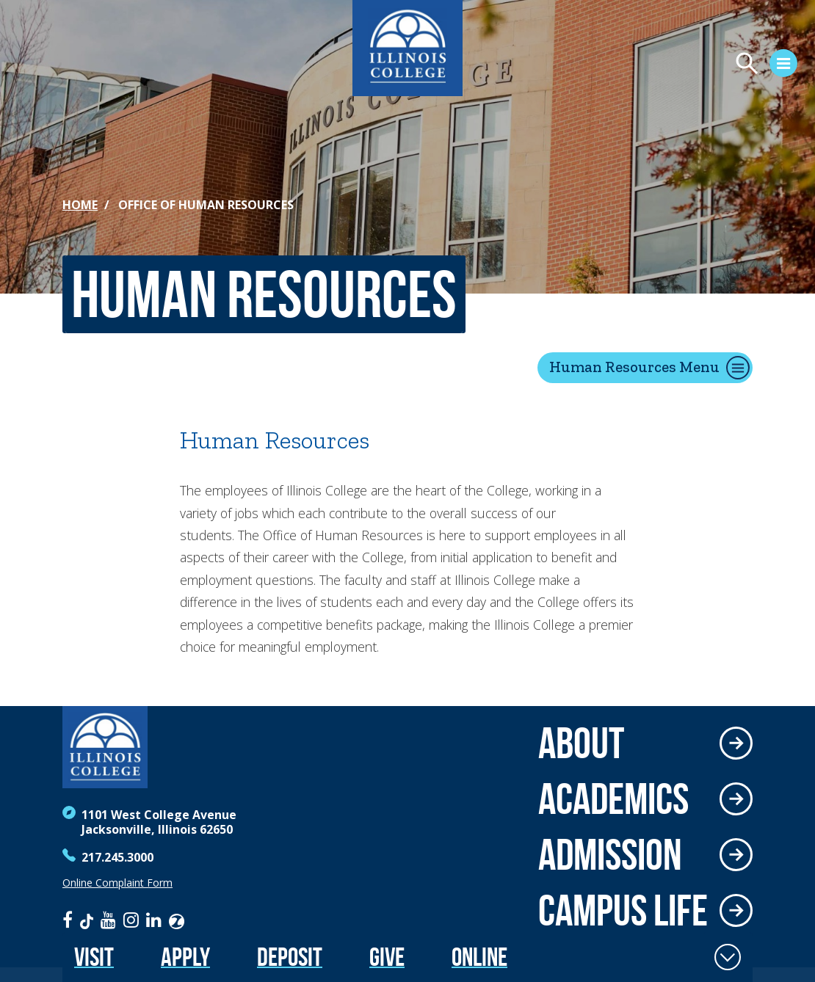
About (581, 743)
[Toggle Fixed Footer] (728, 957)
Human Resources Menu (634, 366)
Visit (94, 956)
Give (387, 956)
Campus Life (623, 910)
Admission (610, 854)
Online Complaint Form (117, 883)
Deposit (289, 956)
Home (80, 205)
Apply (185, 956)
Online (479, 956)
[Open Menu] (636, 65)
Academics (613, 798)
